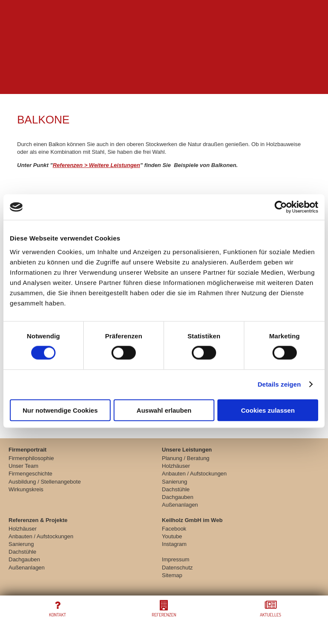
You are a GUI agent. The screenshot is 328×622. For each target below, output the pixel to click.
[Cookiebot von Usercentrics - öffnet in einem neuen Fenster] (280, 207)
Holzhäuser (176, 466)
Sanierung (174, 481)
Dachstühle (176, 489)
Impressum (175, 559)
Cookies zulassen (268, 410)
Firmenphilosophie (31, 458)
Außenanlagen (180, 505)
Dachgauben (177, 497)
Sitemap (172, 575)
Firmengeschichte (31, 473)
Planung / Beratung (185, 458)
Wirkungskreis (26, 489)
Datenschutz (177, 567)
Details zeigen (279, 384)
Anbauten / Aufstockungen (194, 473)
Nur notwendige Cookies (60, 410)
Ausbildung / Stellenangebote (45, 481)
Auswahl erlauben (164, 410)
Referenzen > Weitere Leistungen (96, 165)
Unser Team (23, 466)
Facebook (174, 528)
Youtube (172, 536)
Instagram (174, 544)
